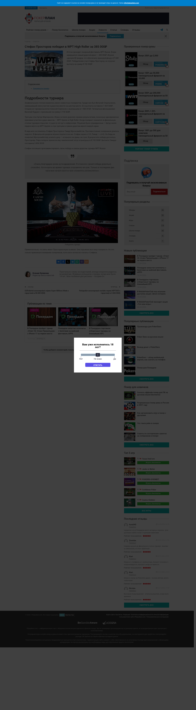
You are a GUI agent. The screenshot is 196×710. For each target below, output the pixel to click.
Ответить (97, 365)
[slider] (98, 355)
